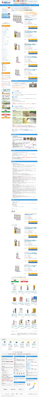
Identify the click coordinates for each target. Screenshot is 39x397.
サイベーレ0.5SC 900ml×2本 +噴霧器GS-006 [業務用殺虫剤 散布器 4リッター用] (30, 32)
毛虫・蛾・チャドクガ (5, 49)
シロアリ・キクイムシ (5, 53)
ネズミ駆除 (6, 35)
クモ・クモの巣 (4, 45)
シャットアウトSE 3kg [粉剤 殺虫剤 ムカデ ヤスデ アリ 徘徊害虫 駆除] (21, 303)
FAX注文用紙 (4, 69)
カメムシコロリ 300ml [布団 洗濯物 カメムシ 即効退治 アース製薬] (34, 292)
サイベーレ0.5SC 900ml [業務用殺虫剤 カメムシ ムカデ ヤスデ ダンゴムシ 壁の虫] (30, 57)
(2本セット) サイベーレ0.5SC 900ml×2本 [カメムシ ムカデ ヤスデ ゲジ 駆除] (30, 70)
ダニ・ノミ (3, 42)
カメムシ (3, 39)
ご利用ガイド (13, 5)
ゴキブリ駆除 (6, 34)
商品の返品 (4, 70)
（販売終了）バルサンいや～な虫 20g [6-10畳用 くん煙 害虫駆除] (14, 303)
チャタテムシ (4, 38)
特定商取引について (21, 389)
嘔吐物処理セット (6, 10)
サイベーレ (3, 10)
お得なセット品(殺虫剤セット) (5, 60)
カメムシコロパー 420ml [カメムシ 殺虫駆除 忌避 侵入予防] (27, 292)
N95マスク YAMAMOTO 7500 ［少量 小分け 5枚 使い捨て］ (34, 303)
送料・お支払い (4, 64)
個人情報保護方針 (5, 389)
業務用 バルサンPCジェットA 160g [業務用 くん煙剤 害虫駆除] (34, 315)
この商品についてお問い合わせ (33, 28)
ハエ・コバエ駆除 (6, 27)
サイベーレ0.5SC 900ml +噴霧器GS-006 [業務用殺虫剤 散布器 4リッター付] (30, 44)
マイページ (35, 5)
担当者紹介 (4, 67)
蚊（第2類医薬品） (4, 31)
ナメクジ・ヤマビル (4, 52)
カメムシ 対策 (6, 11)
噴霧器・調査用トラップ (5, 59)
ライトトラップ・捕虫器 (5, 28)
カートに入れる (33, 26)
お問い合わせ (29, 5)
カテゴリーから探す (6, 5)
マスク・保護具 (4, 56)
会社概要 (25, 5)
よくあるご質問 (19, 5)
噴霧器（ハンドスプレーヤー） (19, 155)
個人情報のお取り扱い (13, 389)
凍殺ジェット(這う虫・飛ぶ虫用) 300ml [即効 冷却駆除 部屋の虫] (28, 315)
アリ (3, 46)
